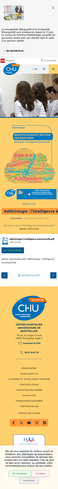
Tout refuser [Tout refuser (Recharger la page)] (40, 474)
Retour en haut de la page (53, 285)
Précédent (4, 275)
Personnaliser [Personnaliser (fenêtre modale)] (29, 481)
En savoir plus (15, 51)
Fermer (53, 7)
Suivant (53, 275)
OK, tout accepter (20, 474)
